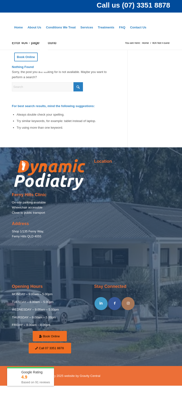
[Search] (44, 57)
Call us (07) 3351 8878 (133, 5)
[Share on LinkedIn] (101, 303)
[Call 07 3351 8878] (50, 348)
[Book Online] (50, 336)
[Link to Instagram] (128, 303)
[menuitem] (18, 27)
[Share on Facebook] (114, 303)
